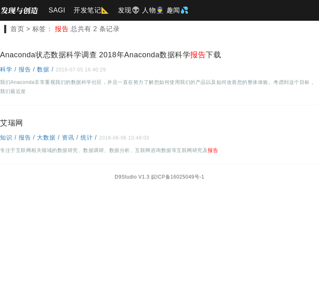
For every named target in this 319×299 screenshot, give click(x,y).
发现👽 (129, 10)
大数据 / (49, 137)
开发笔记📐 (92, 10)
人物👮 (153, 10)
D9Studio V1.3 (132, 177)
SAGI (57, 10)
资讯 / (71, 137)
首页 (17, 28)
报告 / (28, 69)
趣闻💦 (178, 10)
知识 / (9, 137)
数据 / (46, 69)
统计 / (90, 137)
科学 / (9, 69)
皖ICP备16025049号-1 (177, 177)
